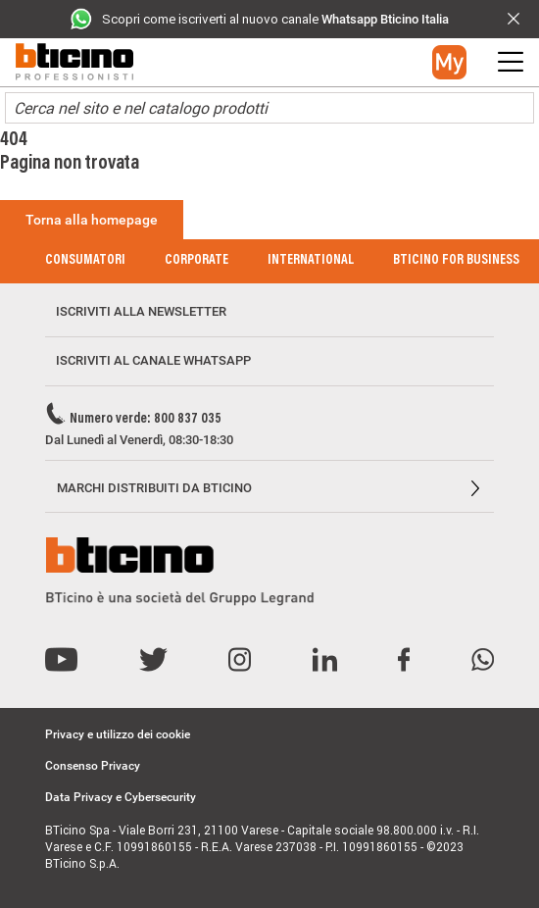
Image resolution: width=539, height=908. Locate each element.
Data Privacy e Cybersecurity (120, 797)
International (311, 261)
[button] (449, 62)
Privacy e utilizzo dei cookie (117, 734)
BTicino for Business (456, 261)
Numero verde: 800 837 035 (145, 420)
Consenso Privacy (92, 766)
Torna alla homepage (91, 219)
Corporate (196, 261)
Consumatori (85, 261)
